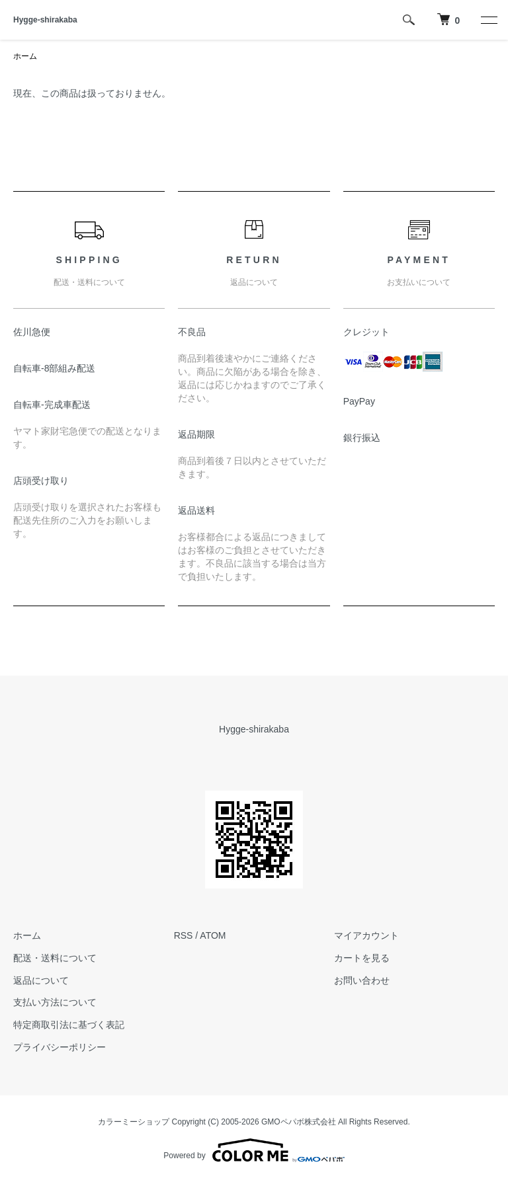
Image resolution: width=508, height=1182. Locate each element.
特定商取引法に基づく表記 (68, 1024)
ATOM (213, 935)
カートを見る (362, 958)
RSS (183, 935)
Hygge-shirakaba (45, 19)
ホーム (25, 56)
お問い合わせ (362, 980)
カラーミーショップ (133, 1121)
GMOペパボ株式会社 (298, 1121)
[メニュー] (488, 20)
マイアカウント (366, 935)
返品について (41, 980)
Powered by (253, 1150)
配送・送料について (55, 958)
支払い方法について (55, 1002)
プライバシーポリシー (59, 1047)
